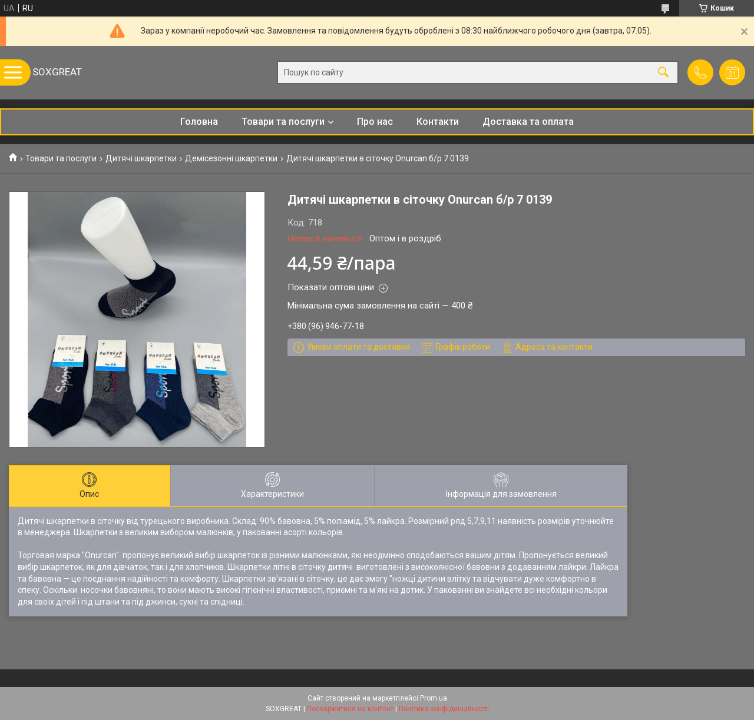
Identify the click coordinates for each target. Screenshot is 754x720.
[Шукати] (663, 73)
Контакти (437, 121)
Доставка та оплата (528, 121)
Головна (199, 121)
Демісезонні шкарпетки (231, 158)
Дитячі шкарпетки (141, 158)
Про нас (375, 121)
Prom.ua (433, 698)
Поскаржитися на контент (350, 709)
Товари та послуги (283, 121)
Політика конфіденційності (444, 709)
